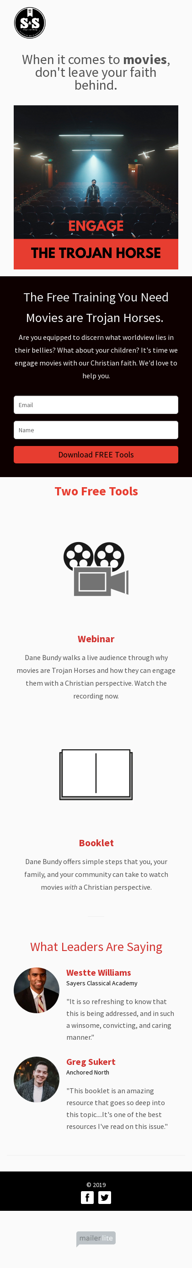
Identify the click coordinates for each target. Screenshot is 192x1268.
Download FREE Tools (96, 454)
